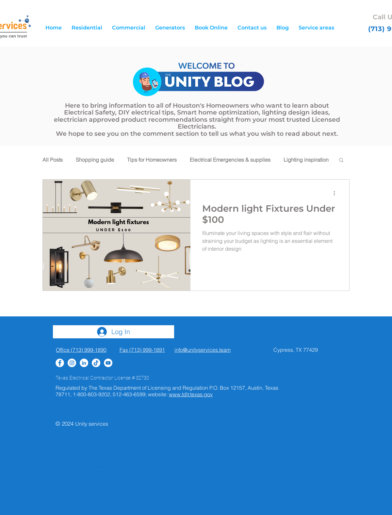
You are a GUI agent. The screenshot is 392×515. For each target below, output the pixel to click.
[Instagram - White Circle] (72, 363)
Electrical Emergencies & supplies (230, 159)
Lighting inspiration (306, 159)
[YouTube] (108, 363)
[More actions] (336, 193)
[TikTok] (96, 363)
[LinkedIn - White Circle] (84, 363)
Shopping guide (95, 159)
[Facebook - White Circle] (60, 363)
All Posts (52, 159)
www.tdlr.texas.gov (191, 394)
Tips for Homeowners (152, 159)
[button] (316, 28)
